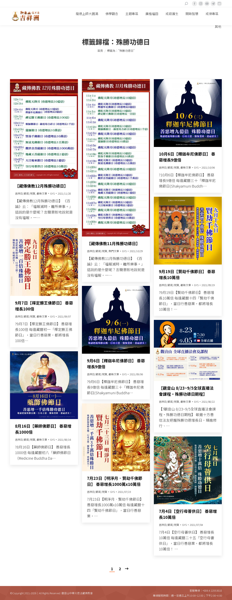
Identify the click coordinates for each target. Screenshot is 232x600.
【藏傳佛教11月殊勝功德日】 (113, 243)
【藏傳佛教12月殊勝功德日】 (41, 186)
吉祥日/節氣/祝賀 (25, 193)
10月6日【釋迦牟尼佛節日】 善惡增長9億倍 (187, 157)
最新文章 (42, 193)
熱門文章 (114, 251)
